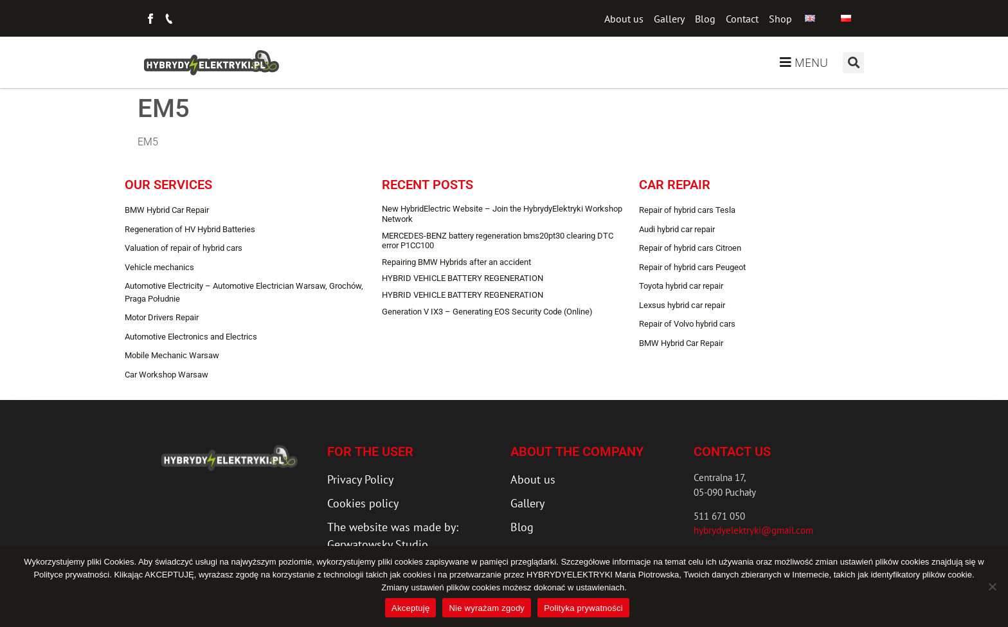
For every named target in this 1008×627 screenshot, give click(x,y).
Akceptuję (410, 608)
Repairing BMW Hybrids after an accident (456, 262)
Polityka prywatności (583, 608)
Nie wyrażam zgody (487, 608)
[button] (853, 62)
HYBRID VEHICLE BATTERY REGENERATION (462, 278)
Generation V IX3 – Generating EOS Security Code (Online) (487, 311)
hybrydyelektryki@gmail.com (753, 530)
